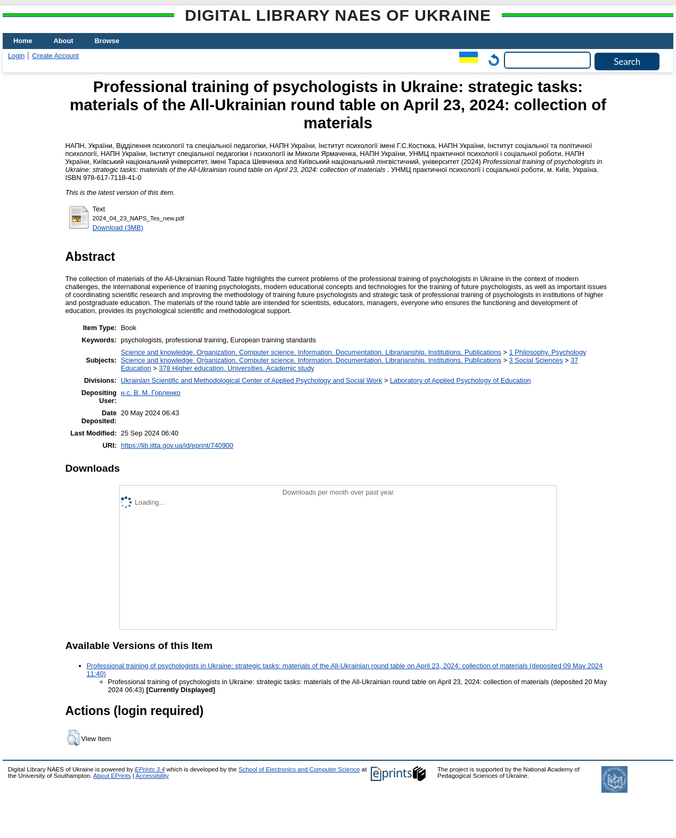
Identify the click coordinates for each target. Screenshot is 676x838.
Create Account (55, 56)
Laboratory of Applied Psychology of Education (460, 380)
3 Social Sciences (536, 360)
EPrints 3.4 (150, 769)
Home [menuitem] (22, 41)
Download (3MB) (118, 228)
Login (16, 56)
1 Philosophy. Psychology (548, 352)
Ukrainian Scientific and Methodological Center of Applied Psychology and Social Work (251, 380)
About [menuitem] (64, 41)
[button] (73, 738)
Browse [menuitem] (107, 41)
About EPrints (112, 776)
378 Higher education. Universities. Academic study (236, 368)
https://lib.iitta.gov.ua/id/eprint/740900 (177, 445)
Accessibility (152, 776)
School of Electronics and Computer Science (299, 769)
